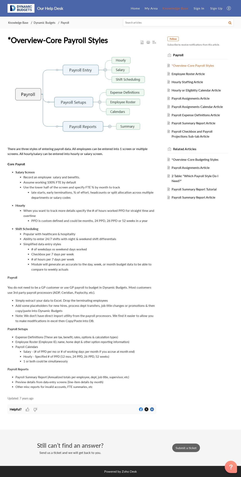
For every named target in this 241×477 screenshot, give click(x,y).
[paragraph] (82, 221)
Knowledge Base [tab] (175, 8)
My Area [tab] (151, 8)
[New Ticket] (186, 448)
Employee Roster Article (189, 74)
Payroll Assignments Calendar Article (198, 106)
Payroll (65, 22)
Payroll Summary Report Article (195, 123)
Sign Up (216, 8)
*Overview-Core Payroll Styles (194, 65)
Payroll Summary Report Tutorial (195, 189)
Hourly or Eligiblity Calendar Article (197, 90)
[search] (178, 22)
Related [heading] (186, 149)
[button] (229, 8)
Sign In (199, 8)
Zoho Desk (129, 471)
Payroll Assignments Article (192, 98)
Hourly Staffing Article (188, 82)
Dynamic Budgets (44, 22)
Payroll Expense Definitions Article (197, 115)
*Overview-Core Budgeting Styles (196, 159)
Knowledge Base (18, 22)
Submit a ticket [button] (186, 448)
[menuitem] (199, 8)
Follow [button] (174, 38)
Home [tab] (135, 8)
